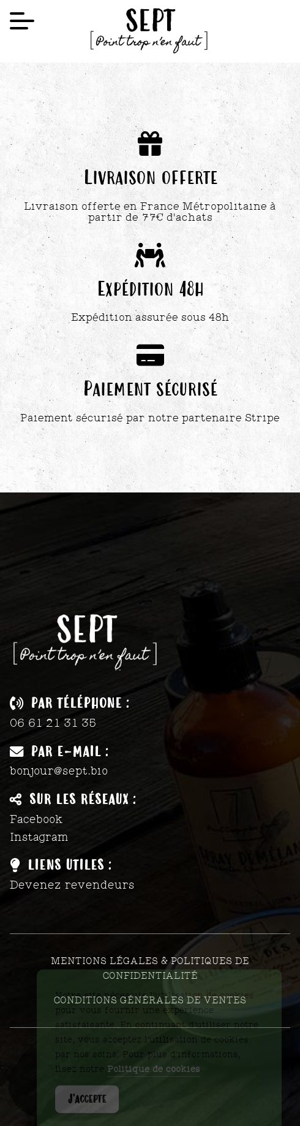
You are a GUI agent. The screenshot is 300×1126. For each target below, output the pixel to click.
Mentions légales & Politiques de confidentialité (150, 968)
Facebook (36, 819)
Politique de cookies (153, 1075)
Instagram (39, 837)
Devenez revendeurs (72, 885)
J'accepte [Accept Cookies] (87, 1105)
